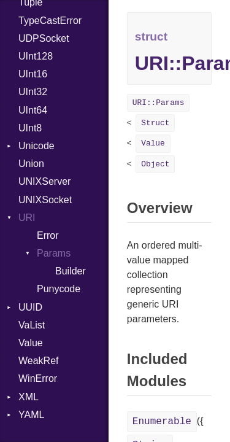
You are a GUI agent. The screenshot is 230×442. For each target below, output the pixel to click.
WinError (37, 378)
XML (28, 397)
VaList (31, 325)
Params (54, 253)
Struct (155, 123)
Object (155, 164)
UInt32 (32, 92)
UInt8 (30, 128)
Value (30, 343)
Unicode (36, 146)
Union (31, 163)
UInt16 (32, 74)
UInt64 (32, 110)
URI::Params (158, 102)
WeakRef (38, 360)
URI (27, 217)
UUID (30, 307)
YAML (31, 414)
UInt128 (35, 56)
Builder (70, 271)
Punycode (58, 289)
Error (48, 235)
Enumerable (161, 421)
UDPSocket (43, 38)
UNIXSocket (45, 200)
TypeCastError (50, 20)
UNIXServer (44, 181)
